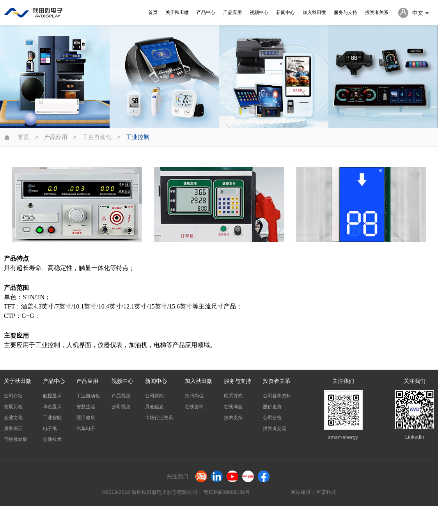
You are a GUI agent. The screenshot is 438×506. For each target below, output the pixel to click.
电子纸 (50, 428)
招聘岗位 (194, 395)
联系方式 (233, 395)
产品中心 (206, 12)
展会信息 (154, 406)
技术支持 (233, 417)
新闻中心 (285, 12)
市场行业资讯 (159, 417)
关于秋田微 (177, 12)
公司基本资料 (277, 395)
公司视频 (121, 406)
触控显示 (52, 395)
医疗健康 (85, 417)
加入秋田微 (314, 12)
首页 (153, 12)
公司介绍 (13, 395)
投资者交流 (274, 428)
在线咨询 (194, 406)
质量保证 (13, 428)
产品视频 (121, 395)
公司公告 (272, 417)
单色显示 (52, 406)
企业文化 (13, 417)
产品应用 (232, 12)
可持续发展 (15, 439)
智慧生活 (85, 406)
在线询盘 (233, 406)
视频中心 (259, 12)
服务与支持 (345, 12)
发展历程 (13, 406)
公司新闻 (154, 395)
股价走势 (272, 406)
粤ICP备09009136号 (227, 492)
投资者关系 (376, 12)
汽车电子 (85, 428)
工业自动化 (97, 137)
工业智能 (52, 417)
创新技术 (52, 439)
